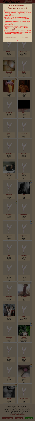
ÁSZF (13, 29)
